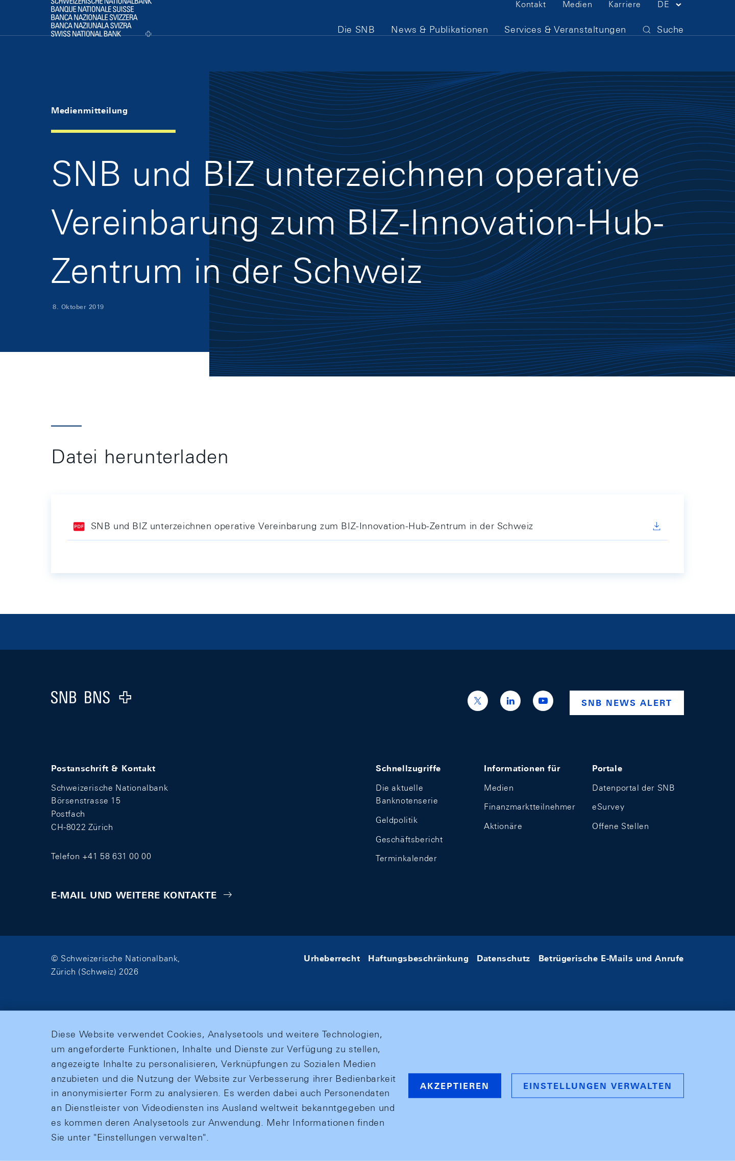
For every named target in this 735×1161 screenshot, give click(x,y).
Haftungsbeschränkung (418, 958)
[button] (670, 24)
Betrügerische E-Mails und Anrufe (611, 958)
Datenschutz (503, 958)
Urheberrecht (332, 958)
